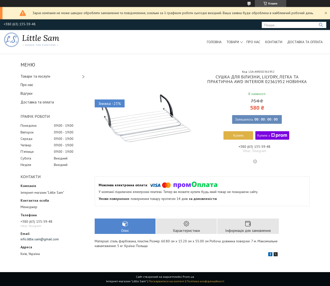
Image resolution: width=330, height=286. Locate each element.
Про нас (253, 42)
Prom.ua (188, 277)
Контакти (273, 42)
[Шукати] (320, 25)
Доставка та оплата (305, 42)
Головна (214, 42)
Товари (232, 42)
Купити (238, 135)
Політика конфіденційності (205, 281)
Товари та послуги (35, 76)
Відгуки (26, 93)
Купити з (272, 135)
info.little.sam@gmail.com (40, 239)
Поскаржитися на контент (166, 281)
